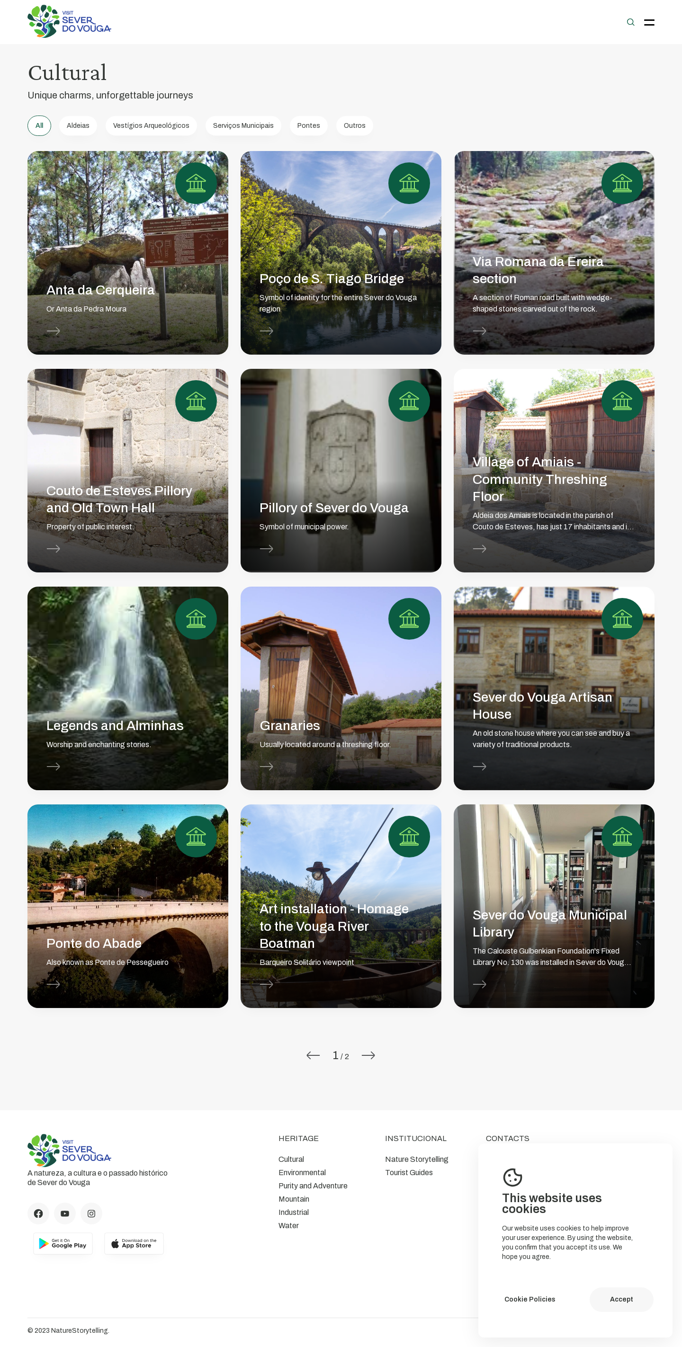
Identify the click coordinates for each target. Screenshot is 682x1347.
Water (288, 1226)
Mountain (293, 1199)
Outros (355, 125)
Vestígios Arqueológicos (151, 125)
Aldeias (78, 125)
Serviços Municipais (243, 125)
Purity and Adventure (313, 1186)
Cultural (291, 1159)
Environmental (302, 1173)
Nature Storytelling (417, 1159)
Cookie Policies (530, 1299)
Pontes (308, 125)
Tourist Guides (409, 1173)
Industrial (293, 1212)
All (39, 125)
